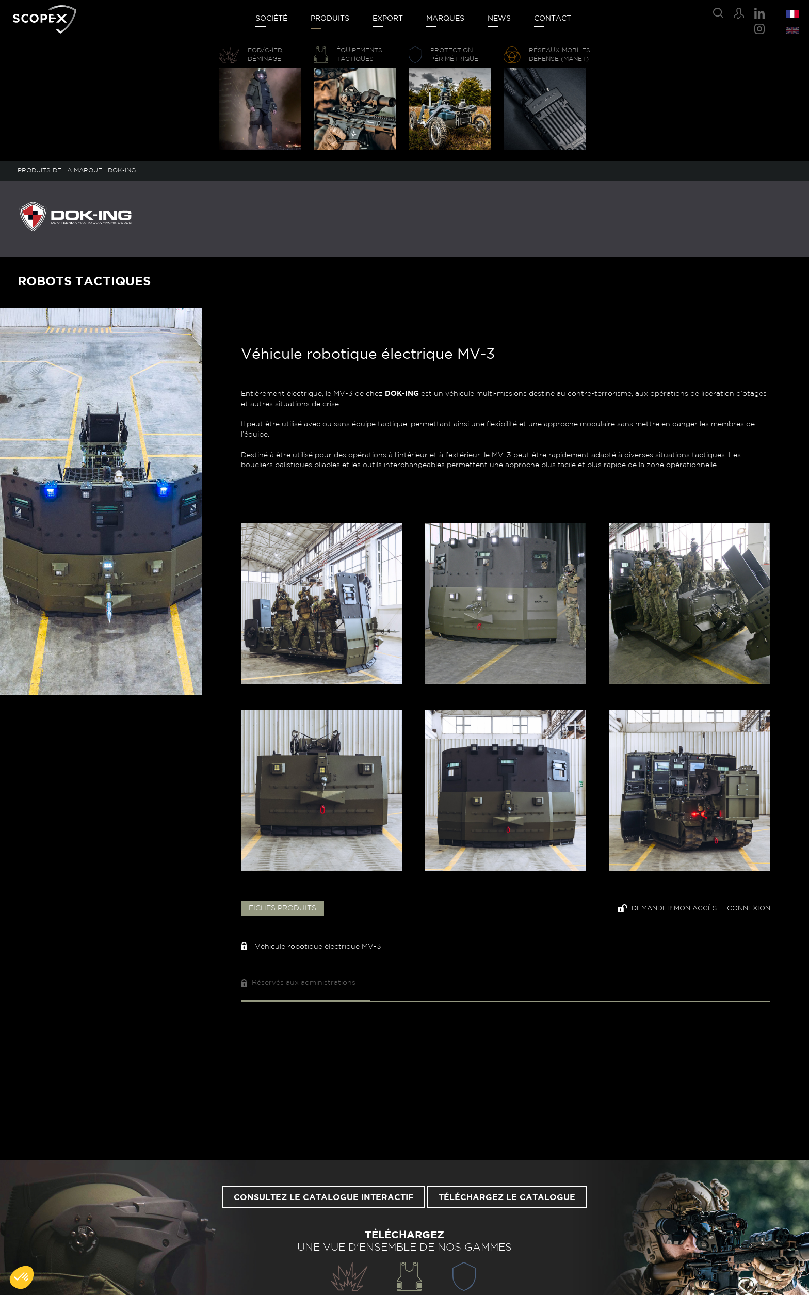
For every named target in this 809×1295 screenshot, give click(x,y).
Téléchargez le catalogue (507, 1197)
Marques (445, 18)
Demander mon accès (667, 908)
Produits (330, 18)
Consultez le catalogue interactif (324, 1197)
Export (388, 18)
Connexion (748, 908)
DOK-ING (122, 170)
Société (271, 18)
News (499, 18)
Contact (552, 18)
